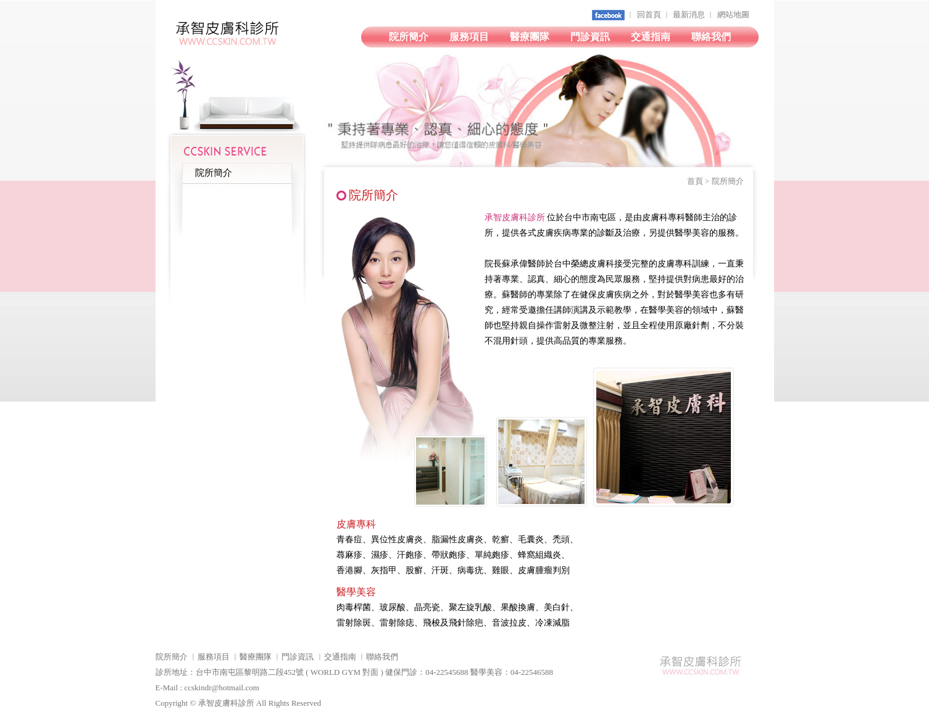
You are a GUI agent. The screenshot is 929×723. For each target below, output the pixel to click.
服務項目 (469, 36)
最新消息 (689, 14)
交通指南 (650, 36)
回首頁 (649, 14)
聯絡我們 (711, 36)
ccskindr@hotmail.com (221, 687)
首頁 (695, 181)
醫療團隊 (529, 36)
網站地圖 (733, 14)
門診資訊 (590, 36)
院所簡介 (408, 36)
